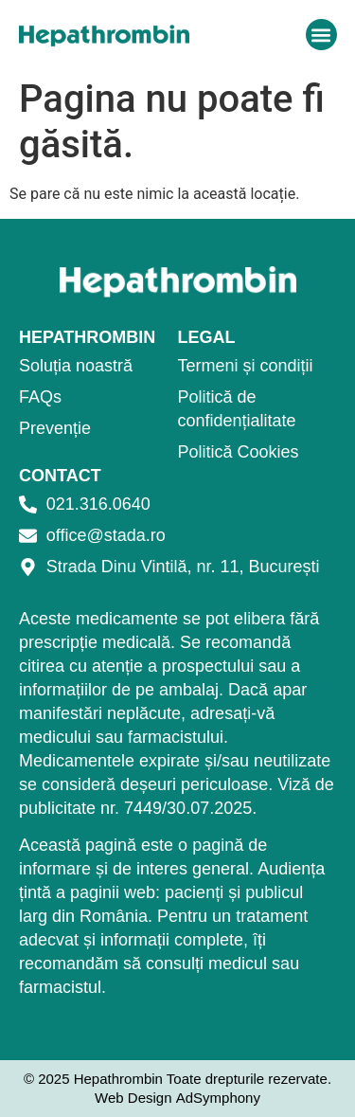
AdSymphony (218, 1098)
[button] (321, 34)
